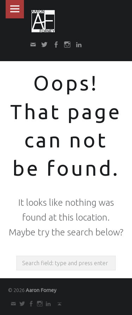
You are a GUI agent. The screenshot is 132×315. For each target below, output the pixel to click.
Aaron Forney (41, 290)
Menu (15, 9)
